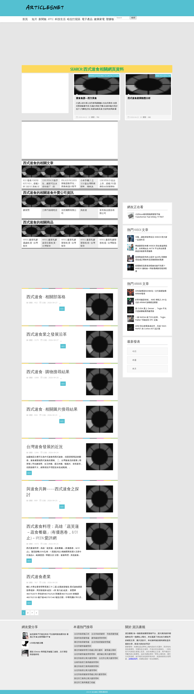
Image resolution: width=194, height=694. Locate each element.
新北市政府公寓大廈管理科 (85, 658)
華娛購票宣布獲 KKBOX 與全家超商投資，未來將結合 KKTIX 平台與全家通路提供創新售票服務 (151, 248)
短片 (34, 19)
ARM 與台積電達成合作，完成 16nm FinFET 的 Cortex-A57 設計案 (150, 327)
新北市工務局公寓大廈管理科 (86, 678)
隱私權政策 (103, 692)
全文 (62, 309)
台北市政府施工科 (81, 634)
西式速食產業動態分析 (139, 98)
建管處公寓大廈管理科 (106, 654)
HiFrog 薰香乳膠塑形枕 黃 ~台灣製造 (68, 242)
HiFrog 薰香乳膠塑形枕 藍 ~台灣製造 (108, 241)
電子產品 (87, 19)
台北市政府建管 (98, 634)
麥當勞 (26, 210)
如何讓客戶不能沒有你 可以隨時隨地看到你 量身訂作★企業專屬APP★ (49, 635)
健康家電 (99, 19)
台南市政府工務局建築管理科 (86, 662)
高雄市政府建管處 (81, 638)
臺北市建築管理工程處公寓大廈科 (88, 650)
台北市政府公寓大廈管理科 (85, 670)
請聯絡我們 (133, 659)
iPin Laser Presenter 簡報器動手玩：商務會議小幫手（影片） (69, 185)
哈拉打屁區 (73, 19)
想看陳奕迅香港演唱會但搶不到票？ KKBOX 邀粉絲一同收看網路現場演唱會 (151, 268)
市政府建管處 (112, 634)
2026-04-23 (134, 117)
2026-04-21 (52, 415)
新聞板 (43, 19)
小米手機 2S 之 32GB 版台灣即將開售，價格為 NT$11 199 (87, 185)
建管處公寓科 (110, 650)
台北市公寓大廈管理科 (108, 658)
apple (50, 19)
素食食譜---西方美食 (86, 98)
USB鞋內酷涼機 (36, 643)
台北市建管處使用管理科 (84, 654)
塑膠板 (110, 19)
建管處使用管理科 (99, 638)
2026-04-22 (83, 117)
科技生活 (60, 19)
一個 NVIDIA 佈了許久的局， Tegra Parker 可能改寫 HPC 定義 (150, 318)
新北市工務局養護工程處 (84, 682)
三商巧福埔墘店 (49, 210)
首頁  (26, 19)
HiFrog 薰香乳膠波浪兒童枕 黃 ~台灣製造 (49, 242)
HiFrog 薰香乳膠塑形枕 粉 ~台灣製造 (87, 242)
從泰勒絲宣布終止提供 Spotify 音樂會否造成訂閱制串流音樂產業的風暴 (151, 258)
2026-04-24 (53, 452)
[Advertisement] (102, 46)
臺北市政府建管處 (81, 642)
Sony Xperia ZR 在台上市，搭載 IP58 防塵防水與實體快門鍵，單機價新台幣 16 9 (108, 186)
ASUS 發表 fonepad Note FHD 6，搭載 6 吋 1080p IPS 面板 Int (31, 183)
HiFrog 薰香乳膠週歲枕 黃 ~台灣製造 (30, 242)
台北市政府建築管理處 (100, 642)
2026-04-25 (52, 500)
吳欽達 (83, 210)
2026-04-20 (53, 378)
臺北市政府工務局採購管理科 (86, 666)
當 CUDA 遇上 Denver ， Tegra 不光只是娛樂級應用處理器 (151, 309)
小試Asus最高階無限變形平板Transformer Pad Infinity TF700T (149, 215)
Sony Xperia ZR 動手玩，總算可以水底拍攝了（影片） (50, 185)
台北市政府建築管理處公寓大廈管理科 (90, 674)
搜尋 (133, 18)
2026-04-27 (52, 303)
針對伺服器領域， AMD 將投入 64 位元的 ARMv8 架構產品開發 (151, 301)
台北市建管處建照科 (82, 646)
